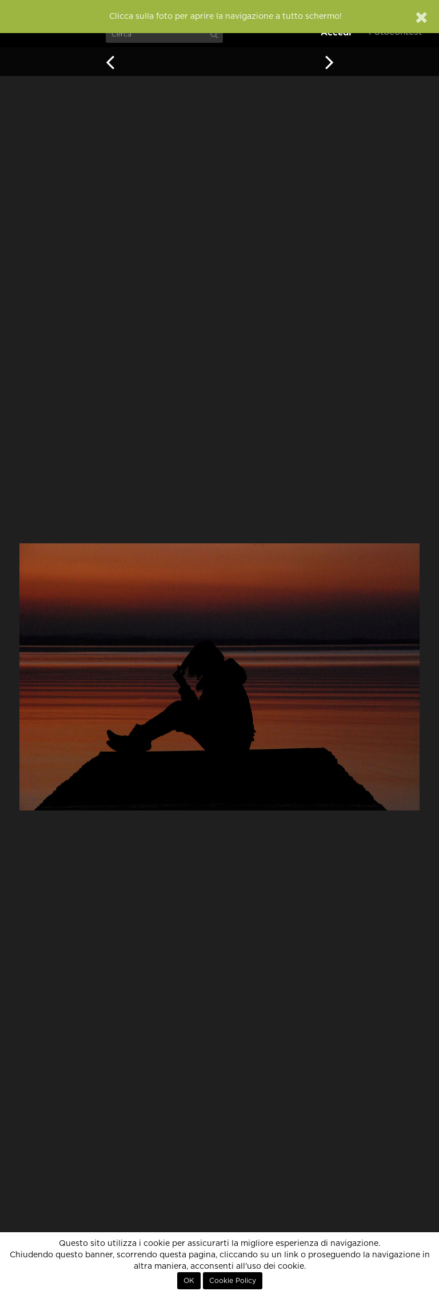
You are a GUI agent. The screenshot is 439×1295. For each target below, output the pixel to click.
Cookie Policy (232, 1280)
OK (188, 1280)
